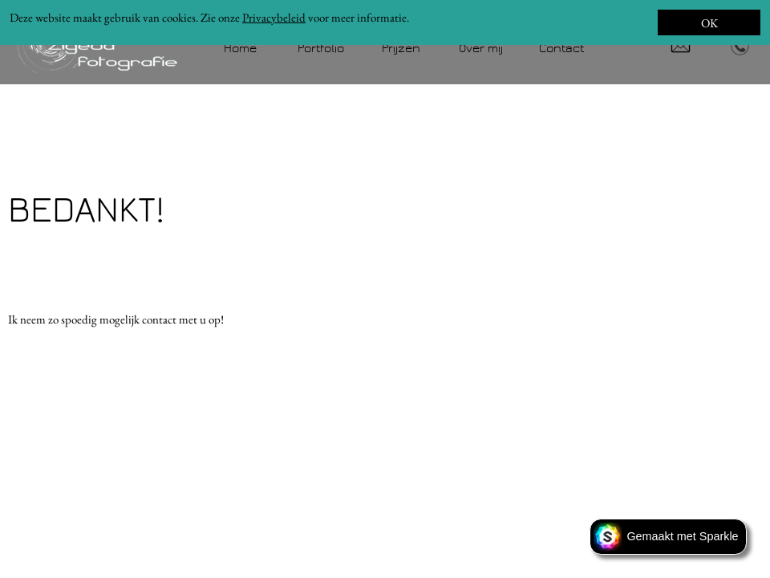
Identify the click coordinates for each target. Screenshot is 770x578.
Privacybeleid (274, 17)
